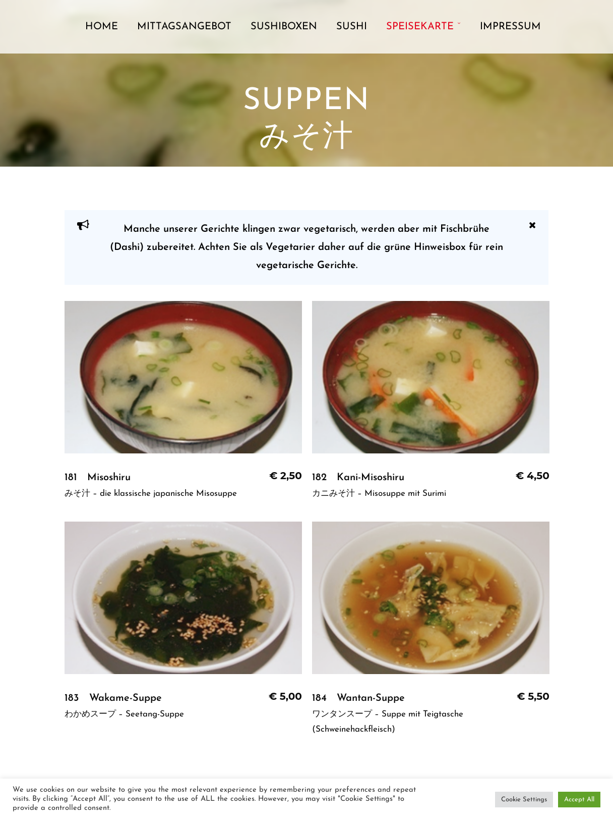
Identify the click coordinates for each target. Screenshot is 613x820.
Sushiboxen (284, 27)
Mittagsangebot (184, 27)
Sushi (351, 27)
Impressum (510, 27)
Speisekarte (420, 27)
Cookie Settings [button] (524, 799)
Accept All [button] (579, 799)
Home (101, 27)
